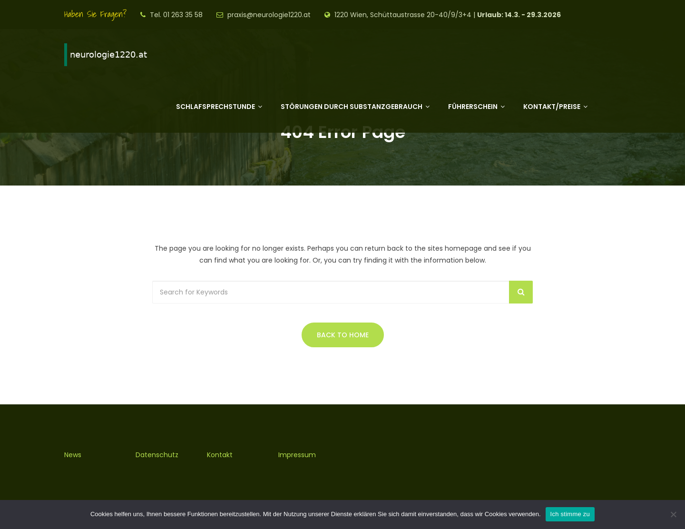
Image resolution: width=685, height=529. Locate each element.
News (72, 455)
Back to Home (343, 335)
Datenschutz (157, 455)
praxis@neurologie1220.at (269, 15)
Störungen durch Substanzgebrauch (351, 106)
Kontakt (220, 455)
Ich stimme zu (570, 514)
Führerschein (473, 106)
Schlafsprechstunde (215, 106)
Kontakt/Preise (551, 106)
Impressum (297, 455)
